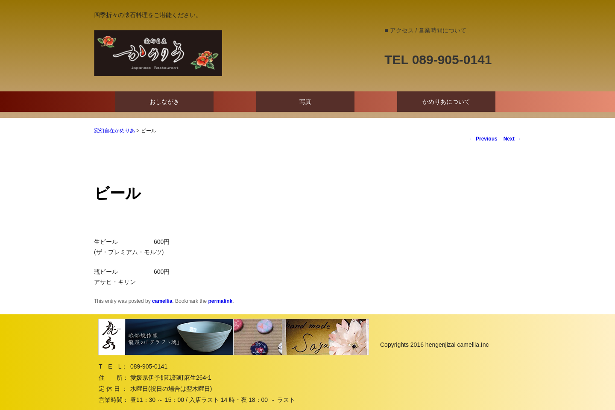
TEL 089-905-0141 (438, 60)
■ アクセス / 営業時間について (425, 30)
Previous (483, 139)
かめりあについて (446, 101)
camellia (162, 301)
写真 (305, 101)
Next (512, 139)
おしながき (164, 101)
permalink (220, 301)
